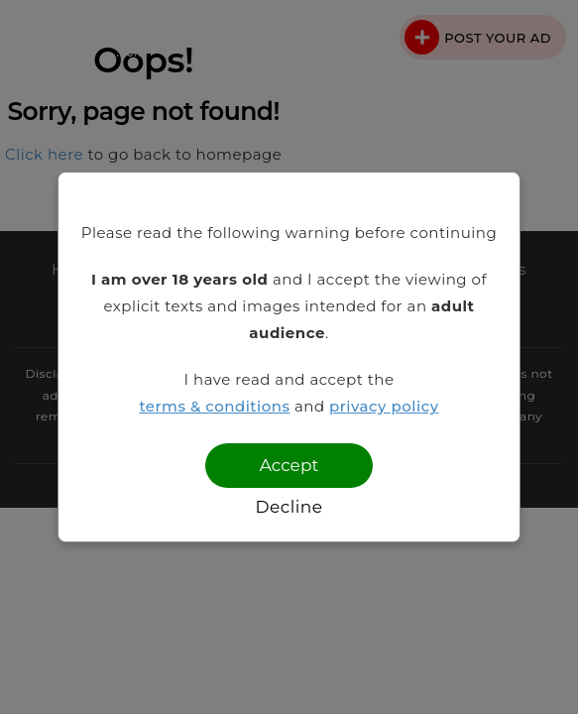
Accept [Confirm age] (289, 465)
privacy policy (384, 406)
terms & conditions (214, 406)
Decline (288, 507)
